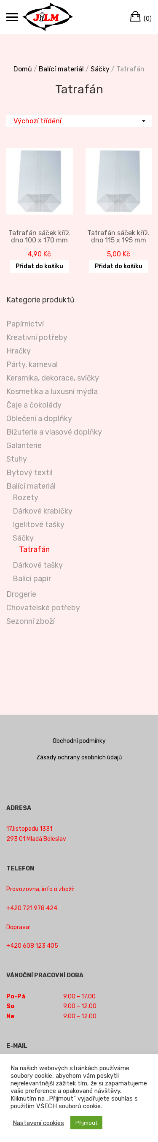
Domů (22, 69)
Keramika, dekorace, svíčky (52, 378)
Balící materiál (61, 69)
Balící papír (32, 578)
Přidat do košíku (39, 266)
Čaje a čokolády (34, 405)
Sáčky (100, 69)
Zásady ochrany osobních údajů (79, 757)
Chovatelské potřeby (43, 607)
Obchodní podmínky (79, 741)
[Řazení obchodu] (79, 121)
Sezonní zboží (30, 621)
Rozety (25, 497)
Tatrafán (34, 549)
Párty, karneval (32, 364)
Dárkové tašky (38, 565)
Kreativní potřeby (36, 337)
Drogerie (21, 594)
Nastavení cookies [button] (38, 1123)
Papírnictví (25, 324)
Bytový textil (29, 472)
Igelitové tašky (38, 524)
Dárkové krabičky (42, 511)
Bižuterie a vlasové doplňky (54, 432)
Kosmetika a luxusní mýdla (52, 391)
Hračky (18, 351)
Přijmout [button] (86, 1123)
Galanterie (24, 445)
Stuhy (16, 459)
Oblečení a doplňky (39, 418)
